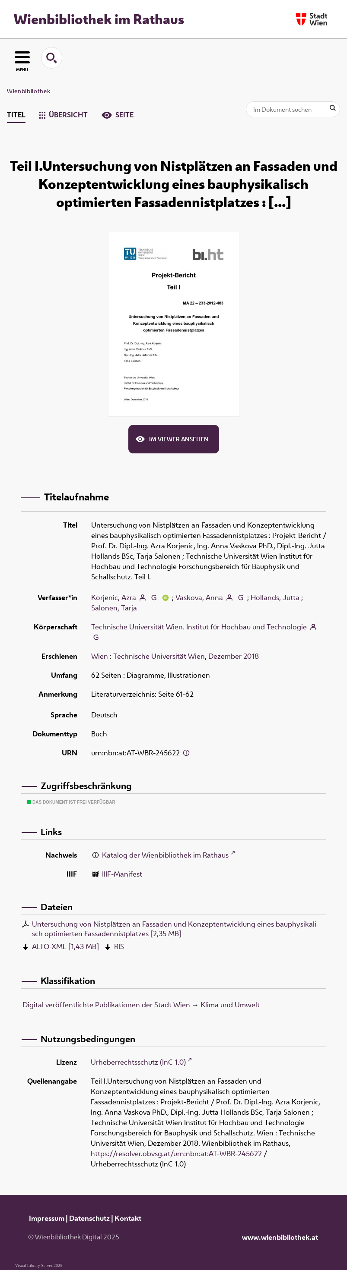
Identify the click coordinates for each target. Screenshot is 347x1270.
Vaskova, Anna (199, 597)
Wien (99, 656)
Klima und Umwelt (230, 1004)
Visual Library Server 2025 (38, 1265)
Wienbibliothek (28, 91)
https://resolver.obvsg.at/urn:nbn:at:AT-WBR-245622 (176, 1153)
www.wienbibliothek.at (280, 1237)
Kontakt (128, 1218)
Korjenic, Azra (113, 597)
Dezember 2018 (233, 656)
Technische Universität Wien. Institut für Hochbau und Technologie (199, 627)
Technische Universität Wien (159, 656)
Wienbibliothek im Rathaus (99, 19)
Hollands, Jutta (275, 597)
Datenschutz (89, 1218)
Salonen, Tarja (114, 608)
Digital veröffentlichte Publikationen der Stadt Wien (106, 1004)
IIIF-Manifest (122, 874)
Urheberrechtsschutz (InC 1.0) (138, 1062)
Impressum (46, 1218)
